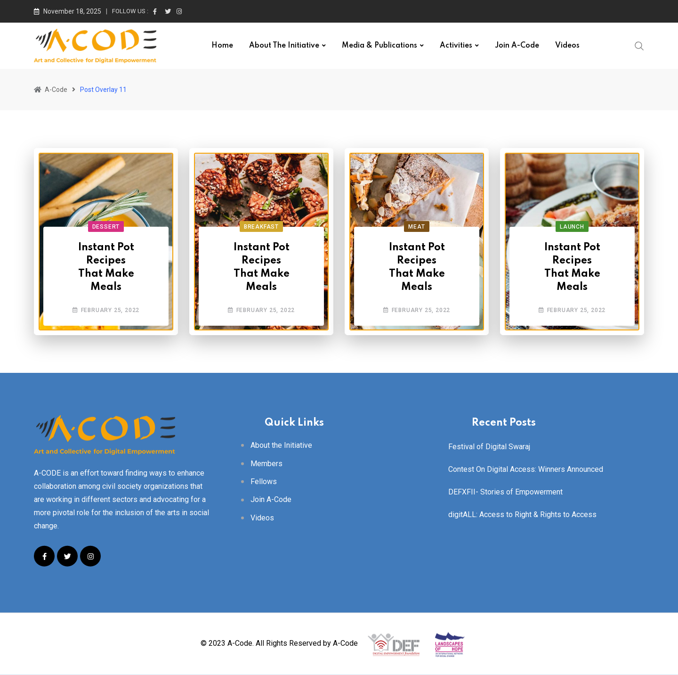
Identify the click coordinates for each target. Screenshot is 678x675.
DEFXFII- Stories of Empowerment (505, 491)
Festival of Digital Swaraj (489, 446)
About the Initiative (284, 45)
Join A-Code (517, 45)
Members (266, 463)
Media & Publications (379, 45)
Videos (567, 45)
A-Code (345, 643)
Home (222, 45)
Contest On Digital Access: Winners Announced (525, 469)
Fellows (263, 481)
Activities (456, 45)
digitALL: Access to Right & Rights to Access (522, 514)
